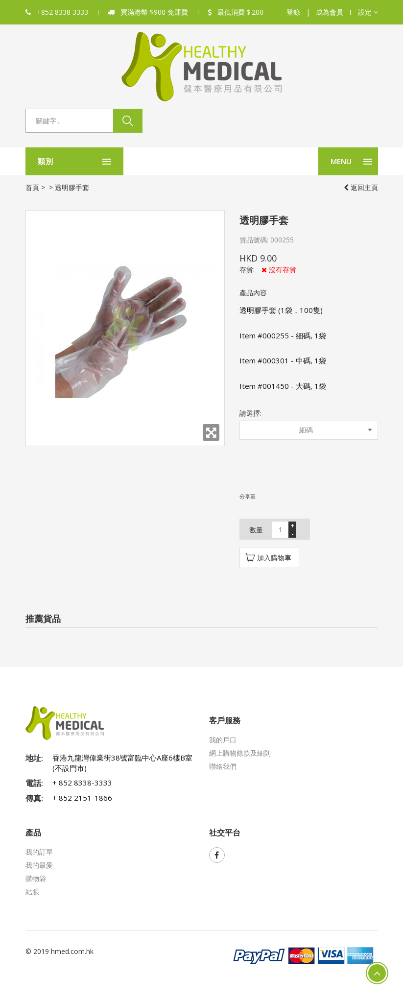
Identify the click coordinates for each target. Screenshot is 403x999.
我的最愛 (39, 865)
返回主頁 (361, 187)
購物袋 (35, 878)
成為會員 (329, 12)
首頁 (32, 187)
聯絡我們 (223, 766)
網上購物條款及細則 (240, 753)
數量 (256, 529)
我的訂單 (39, 851)
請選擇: (250, 413)
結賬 (32, 891)
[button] (368, 12)
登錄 (293, 12)
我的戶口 (223, 739)
